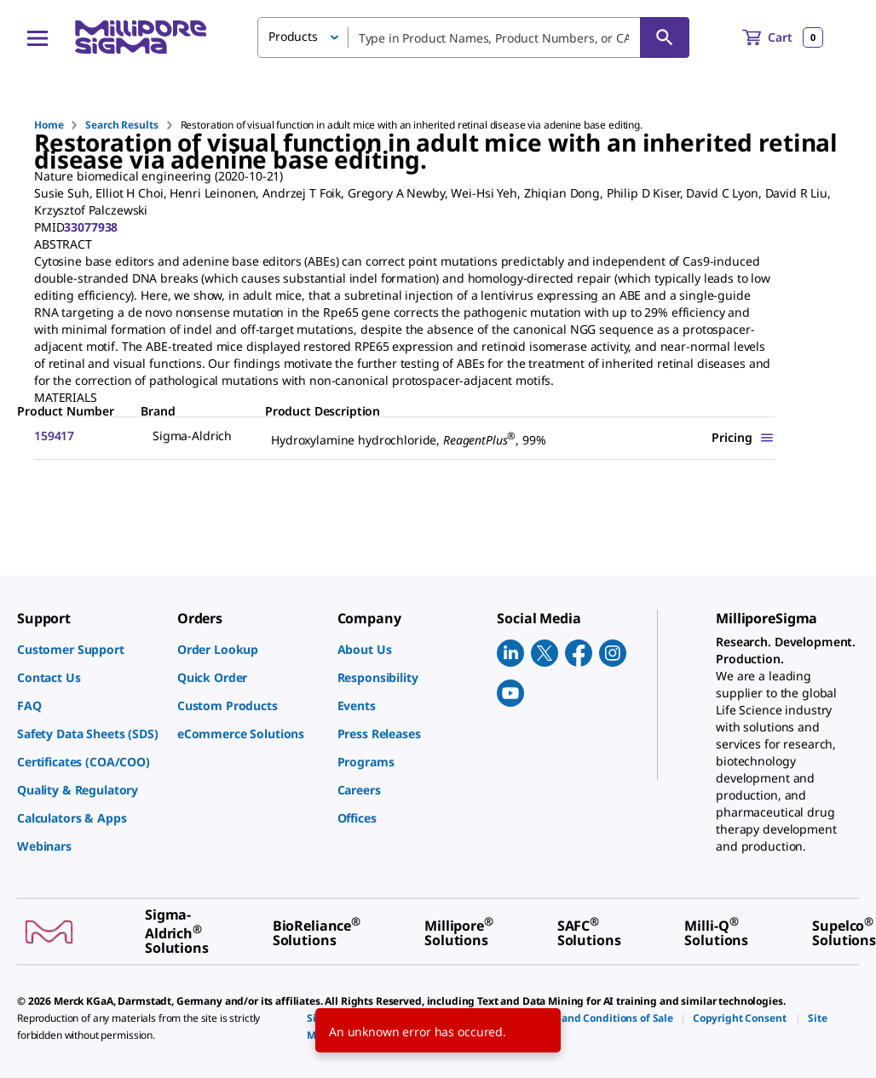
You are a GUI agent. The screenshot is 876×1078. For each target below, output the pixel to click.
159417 (54, 435)
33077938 (91, 227)
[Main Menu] (37, 37)
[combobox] (473, 37)
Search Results (121, 125)
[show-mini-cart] (783, 37)
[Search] (664, 37)
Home (48, 125)
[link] (88, 649)
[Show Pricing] (743, 437)
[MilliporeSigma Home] (140, 37)
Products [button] (293, 36)
